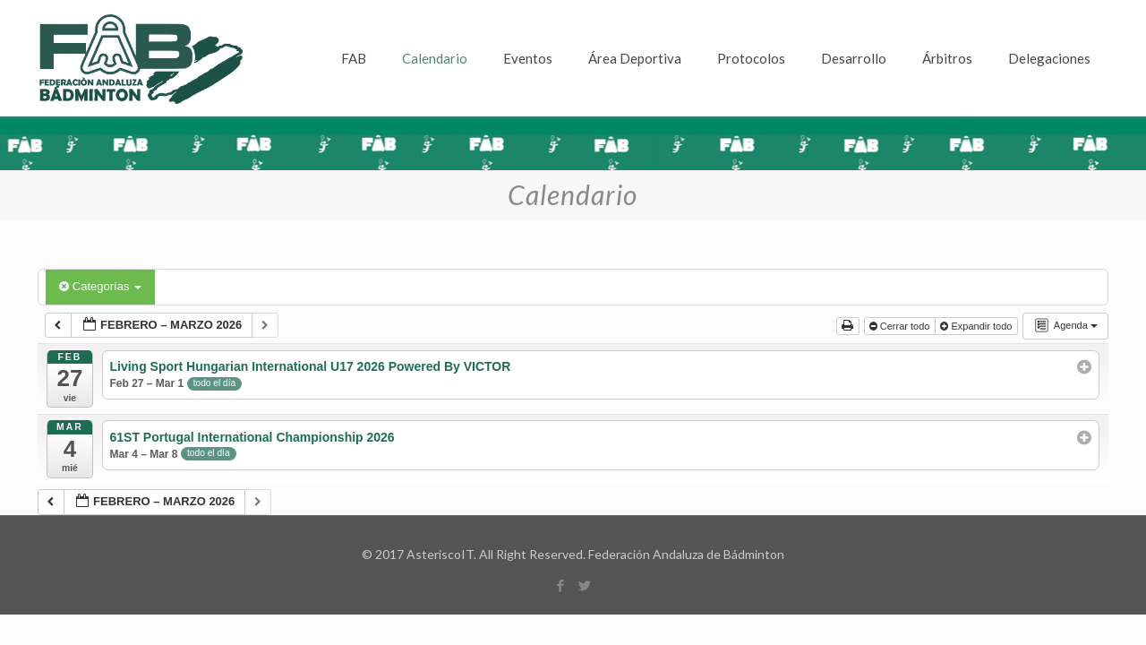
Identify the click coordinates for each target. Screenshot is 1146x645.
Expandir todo (977, 326)
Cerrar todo (901, 326)
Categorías (100, 286)
